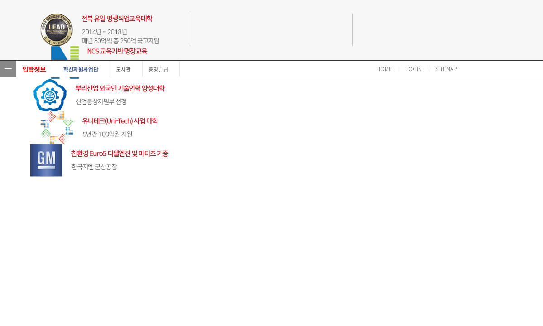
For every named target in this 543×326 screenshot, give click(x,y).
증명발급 (158, 69)
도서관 (123, 69)
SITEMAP (446, 68)
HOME (384, 68)
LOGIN (413, 68)
